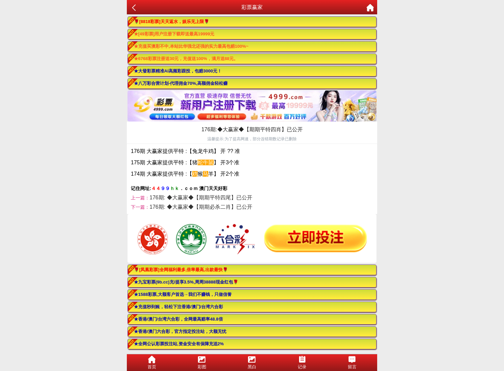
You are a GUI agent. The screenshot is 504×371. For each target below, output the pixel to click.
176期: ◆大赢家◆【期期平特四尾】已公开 (201, 197)
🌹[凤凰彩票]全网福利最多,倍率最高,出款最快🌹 (181, 269)
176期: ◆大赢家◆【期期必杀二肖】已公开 (201, 207)
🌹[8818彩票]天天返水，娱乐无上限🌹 (171, 21)
